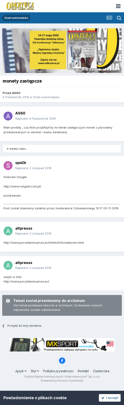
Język (20, 371)
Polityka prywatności (58, 371)
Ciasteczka (101, 371)
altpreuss (23, 228)
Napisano (35, 118)
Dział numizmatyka (46, 97)
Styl (35, 371)
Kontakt (83, 371)
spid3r (20, 162)
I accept (109, 398)
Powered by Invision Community (62, 380)
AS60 (16, 93)
